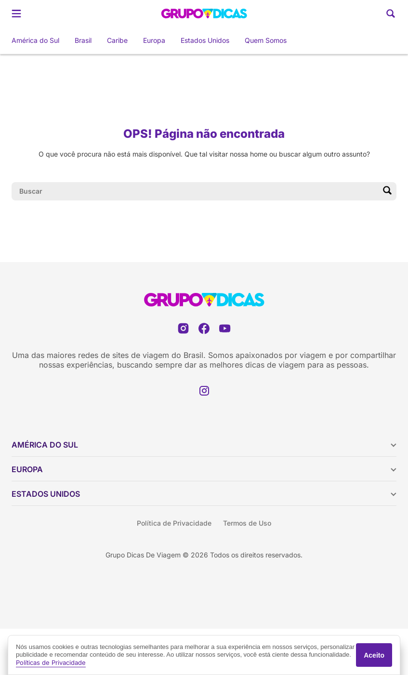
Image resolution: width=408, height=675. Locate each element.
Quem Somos (266, 40)
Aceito (374, 655)
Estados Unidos (205, 40)
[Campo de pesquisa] (196, 191)
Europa (154, 40)
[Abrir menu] (16, 13)
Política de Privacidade (174, 523)
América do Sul (35, 40)
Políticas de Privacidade (51, 662)
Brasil (83, 40)
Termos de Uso (247, 523)
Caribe (117, 40)
